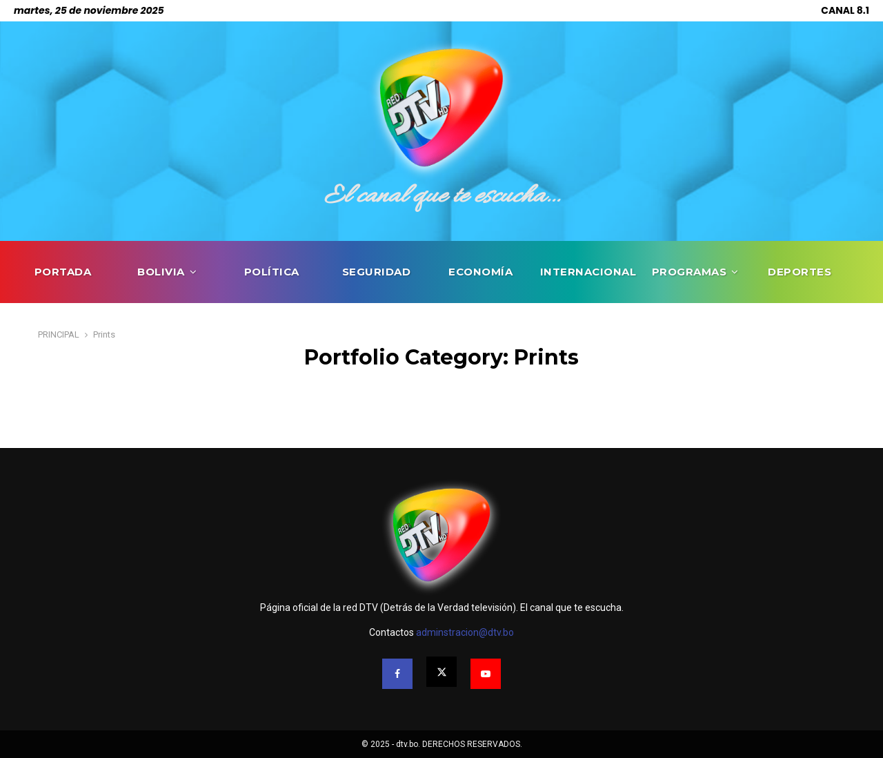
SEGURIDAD (376, 271)
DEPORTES (799, 271)
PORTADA (63, 271)
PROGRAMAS (689, 271)
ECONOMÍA (480, 271)
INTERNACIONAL (588, 271)
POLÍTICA (271, 271)
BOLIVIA (161, 271)
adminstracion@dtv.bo (465, 632)
